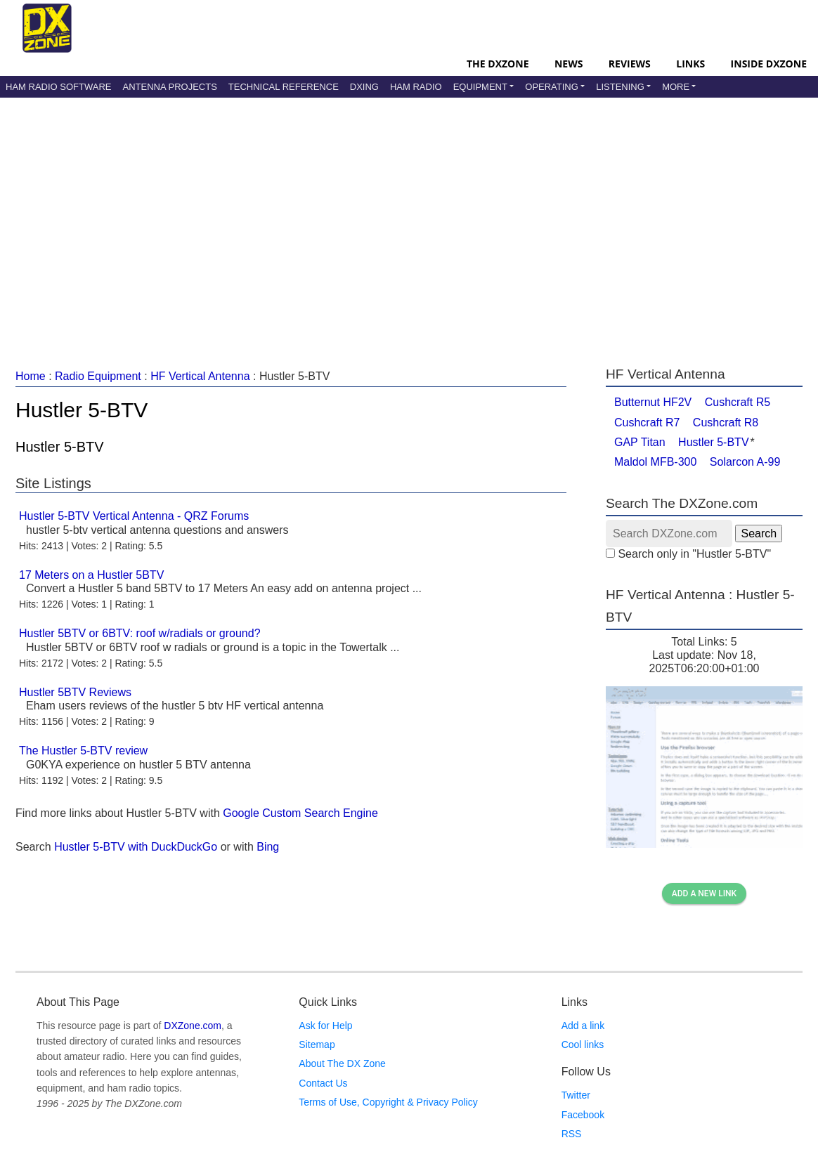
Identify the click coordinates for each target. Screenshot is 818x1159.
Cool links (582, 1044)
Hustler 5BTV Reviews (75, 692)
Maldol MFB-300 (655, 462)
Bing (268, 847)
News (568, 63)
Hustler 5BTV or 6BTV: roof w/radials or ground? (140, 633)
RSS (571, 1133)
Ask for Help (325, 1025)
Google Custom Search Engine (300, 813)
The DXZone (497, 63)
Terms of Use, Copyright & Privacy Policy (388, 1102)
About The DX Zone (342, 1063)
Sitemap (317, 1044)
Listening (620, 86)
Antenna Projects (169, 86)
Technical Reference (283, 86)
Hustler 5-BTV (713, 442)
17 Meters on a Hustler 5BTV (91, 575)
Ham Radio (416, 86)
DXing (364, 86)
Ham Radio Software (58, 86)
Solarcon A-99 (745, 462)
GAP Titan (640, 442)
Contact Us (323, 1083)
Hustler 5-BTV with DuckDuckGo (135, 847)
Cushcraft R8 (725, 422)
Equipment (480, 86)
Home (30, 376)
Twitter (575, 1095)
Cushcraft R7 (647, 422)
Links (690, 63)
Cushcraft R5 (737, 402)
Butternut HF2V (653, 402)
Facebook (582, 1114)
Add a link (582, 1025)
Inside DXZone (769, 63)
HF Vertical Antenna (199, 376)
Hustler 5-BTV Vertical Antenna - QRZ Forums (134, 516)
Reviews (630, 63)
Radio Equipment (98, 376)
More (675, 86)
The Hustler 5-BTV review (83, 751)
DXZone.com (192, 1025)
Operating (551, 86)
